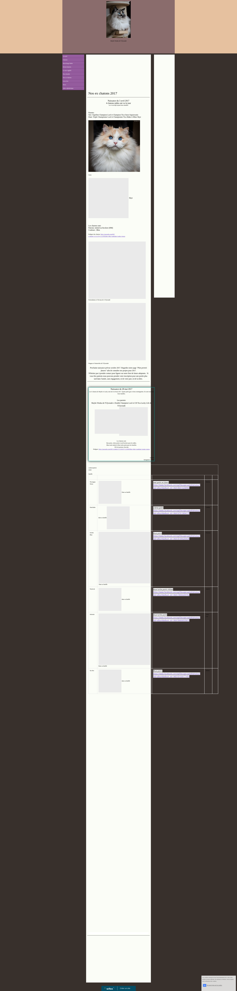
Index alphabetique (68, 88)
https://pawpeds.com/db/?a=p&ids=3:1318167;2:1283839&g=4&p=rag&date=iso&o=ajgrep (124, 449)
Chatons (65, 60)
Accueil (65, 56)
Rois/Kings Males (68, 63)
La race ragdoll (67, 70)
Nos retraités (66, 74)
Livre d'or (65, 81)
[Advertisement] (118, 73)
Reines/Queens (67, 67)
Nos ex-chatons (67, 77)
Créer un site (125, 988)
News (64, 85)
